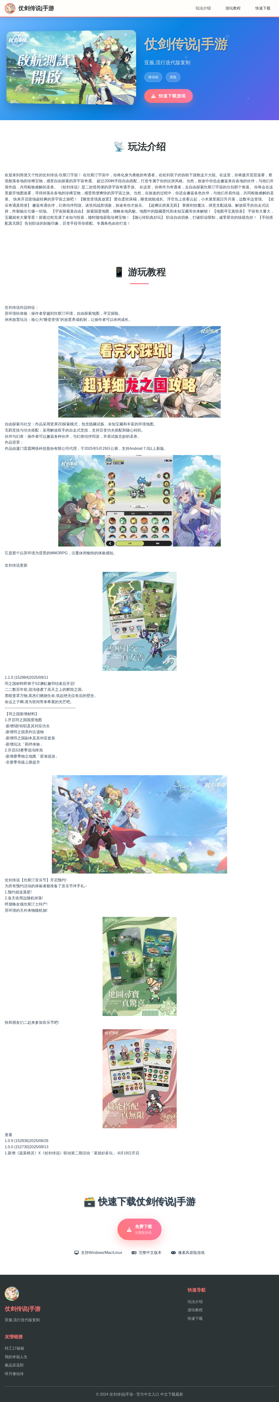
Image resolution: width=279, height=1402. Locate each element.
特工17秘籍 (14, 1348)
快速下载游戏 (168, 96)
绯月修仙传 (14, 1374)
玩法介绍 (203, 8)
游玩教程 (233, 8)
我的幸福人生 (16, 1357)
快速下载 (262, 8)
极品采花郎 (14, 1365)
